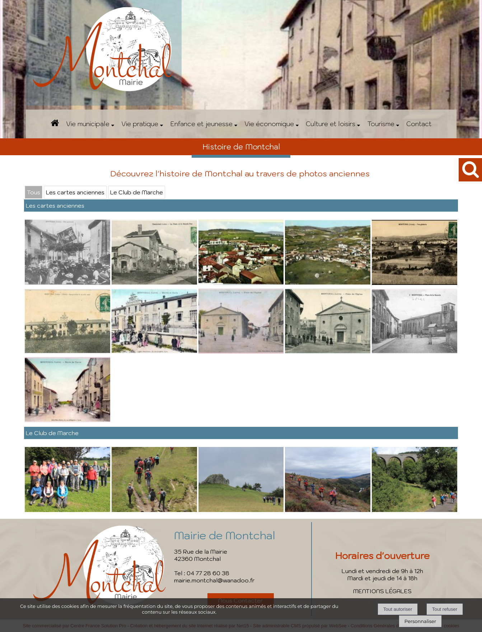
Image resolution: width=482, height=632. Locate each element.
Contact (418, 124)
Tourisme (380, 124)
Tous (33, 192)
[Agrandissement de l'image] (67, 282)
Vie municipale (87, 124)
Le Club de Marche (136, 192)
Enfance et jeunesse (201, 124)
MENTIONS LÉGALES (382, 591)
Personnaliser (420, 621)
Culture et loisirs (330, 124)
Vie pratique (139, 124)
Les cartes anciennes (75, 192)
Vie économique (269, 124)
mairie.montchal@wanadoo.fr (214, 580)
